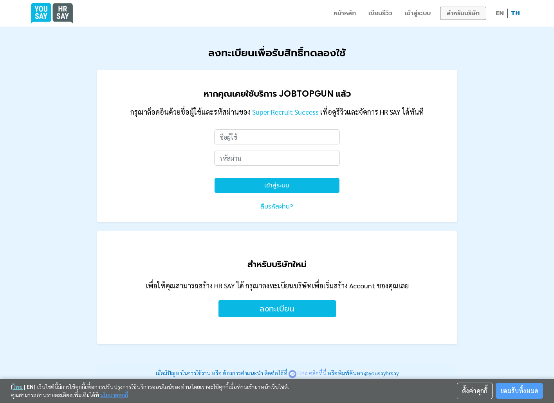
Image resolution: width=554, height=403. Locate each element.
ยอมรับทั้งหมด (519, 391)
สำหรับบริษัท (463, 13)
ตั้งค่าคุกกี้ (474, 391)
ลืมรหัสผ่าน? (276, 206)
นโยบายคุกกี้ (114, 394)
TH (515, 13)
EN (500, 13)
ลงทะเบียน (277, 308)
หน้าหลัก (345, 13)
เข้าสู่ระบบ (418, 13)
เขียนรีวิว (380, 13)
